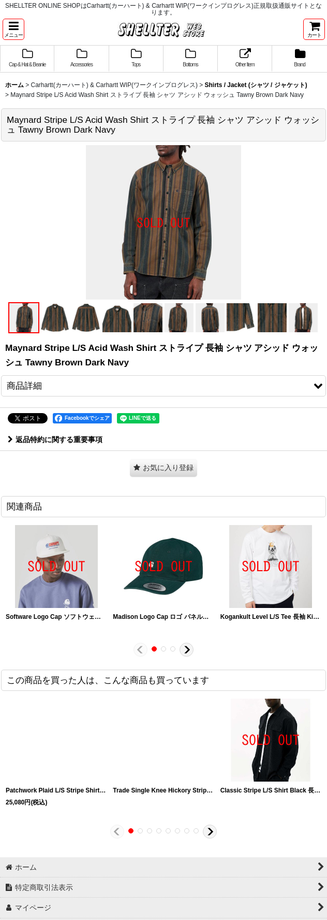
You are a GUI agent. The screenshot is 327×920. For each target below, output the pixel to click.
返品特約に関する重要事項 (55, 439)
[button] (13, 29)
